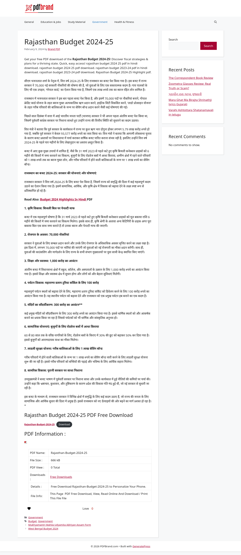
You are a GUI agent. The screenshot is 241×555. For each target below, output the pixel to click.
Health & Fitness (124, 22)
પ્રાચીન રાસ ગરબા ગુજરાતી (185, 94)
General (29, 22)
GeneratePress (141, 546)
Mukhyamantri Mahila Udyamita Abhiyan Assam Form (59, 524)
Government (99, 22)
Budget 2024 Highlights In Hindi (63, 199)
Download (64, 424)
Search (173, 39)
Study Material (76, 22)
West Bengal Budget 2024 (43, 528)
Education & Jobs (51, 22)
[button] (215, 22)
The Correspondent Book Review (191, 78)
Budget (32, 521)
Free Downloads (61, 477)
